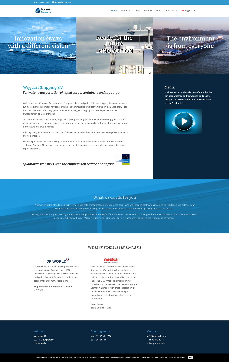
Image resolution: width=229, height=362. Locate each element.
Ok (190, 357)
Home (114, 11)
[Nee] (225, 357)
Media (159, 11)
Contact (170, 11)
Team (137, 11)
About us (125, 11)
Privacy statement (156, 343)
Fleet (146, 11)
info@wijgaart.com (156, 336)
